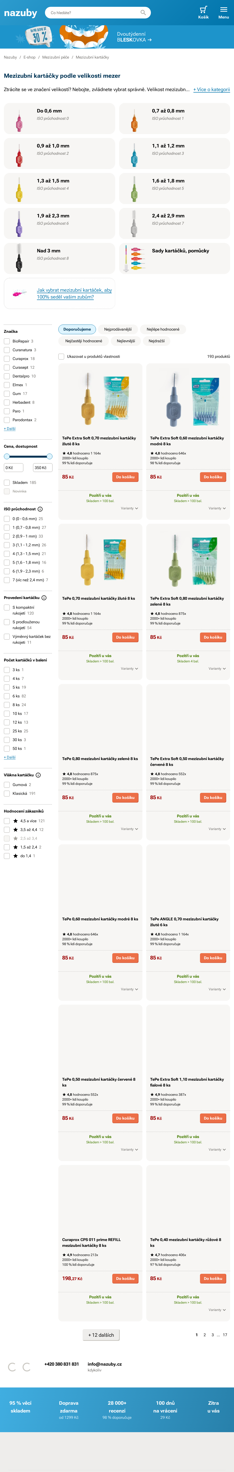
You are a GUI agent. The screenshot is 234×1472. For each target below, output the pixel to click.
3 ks (14, 670)
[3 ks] (7, 670)
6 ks (15, 696)
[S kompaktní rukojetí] (7, 607)
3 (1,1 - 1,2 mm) (25, 545)
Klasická (20, 793)
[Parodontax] (7, 420)
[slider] (7, 456)
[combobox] (98, 12)
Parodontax (20, 420)
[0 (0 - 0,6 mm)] (7, 519)
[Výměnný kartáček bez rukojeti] (7, 637)
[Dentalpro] (7, 376)
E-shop (29, 57)
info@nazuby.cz (105, 1364)
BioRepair (18, 341)
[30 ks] (7, 740)
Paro (14, 411)
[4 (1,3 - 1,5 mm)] (7, 554)
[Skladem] (7, 483)
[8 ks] (7, 705)
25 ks (16, 731)
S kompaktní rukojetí (19, 610)
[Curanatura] (7, 350)
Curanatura (20, 350)
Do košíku (125, 477)
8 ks (15, 705)
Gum (15, 394)
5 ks (15, 687)
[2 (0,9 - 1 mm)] (7, 536)
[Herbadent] (7, 402)
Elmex (15, 385)
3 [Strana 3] (213, 1335)
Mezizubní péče (55, 57)
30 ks (15, 740)
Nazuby (10, 57)
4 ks (14, 679)
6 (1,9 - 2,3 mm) (24, 571)
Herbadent (19, 402)
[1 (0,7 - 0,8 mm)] (7, 528)
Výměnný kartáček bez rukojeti (27, 639)
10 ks (16, 714)
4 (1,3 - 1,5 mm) (25, 554)
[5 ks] (7, 687)
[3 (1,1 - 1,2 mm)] (7, 545)
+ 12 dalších (101, 1335)
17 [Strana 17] (225, 1335)
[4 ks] (7, 679)
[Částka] (14, 468)
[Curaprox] (7, 359)
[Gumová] (7, 785)
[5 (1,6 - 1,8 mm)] (7, 562)
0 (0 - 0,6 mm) (23, 519)
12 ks (16, 722)
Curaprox (19, 359)
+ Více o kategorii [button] (211, 89)
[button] (224, 12)
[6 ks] (7, 696)
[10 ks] (7, 714)
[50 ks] (7, 749)
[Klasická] (7, 793)
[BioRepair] (7, 341)
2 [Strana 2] (205, 1335)
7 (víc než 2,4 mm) (26, 580)
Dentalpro (20, 376)
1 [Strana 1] (197, 1335)
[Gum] (7, 394)
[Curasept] (7, 367)
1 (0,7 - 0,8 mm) (25, 528)
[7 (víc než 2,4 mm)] (7, 580)
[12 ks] (7, 722)
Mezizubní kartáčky (92, 57)
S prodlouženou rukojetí (22, 624)
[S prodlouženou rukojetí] (7, 622)
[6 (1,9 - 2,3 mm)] (7, 571)
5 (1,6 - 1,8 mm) (25, 562)
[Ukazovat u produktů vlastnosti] (61, 356)
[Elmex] (7, 385)
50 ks (15, 749)
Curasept (19, 367)
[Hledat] (143, 12)
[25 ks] (7, 731)
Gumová (17, 785)
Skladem (20, 483)
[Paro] (7, 411)
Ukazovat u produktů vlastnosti (89, 356)
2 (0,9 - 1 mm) (23, 536)
